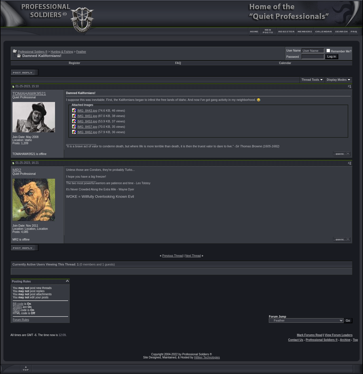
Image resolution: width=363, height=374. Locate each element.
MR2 (16, 170)
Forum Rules (21, 319)
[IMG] (16, 310)
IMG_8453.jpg (87, 121)
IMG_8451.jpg (87, 116)
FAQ (178, 63)
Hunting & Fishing (62, 51)
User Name (293, 50)
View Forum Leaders (339, 335)
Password (292, 56)
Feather (81, 51)
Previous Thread (172, 255)
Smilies (17, 307)
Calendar (285, 63)
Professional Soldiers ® (32, 51)
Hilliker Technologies (207, 357)
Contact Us (295, 339)
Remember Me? (338, 51)
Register (74, 63)
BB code (18, 303)
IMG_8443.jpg (87, 110)
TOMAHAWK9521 (29, 93)
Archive (345, 339)
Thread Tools (310, 79)
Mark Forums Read (309, 335)
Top (355, 339)
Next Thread (193, 255)
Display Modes (337, 79)
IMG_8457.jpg (87, 126)
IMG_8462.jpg (87, 132)
